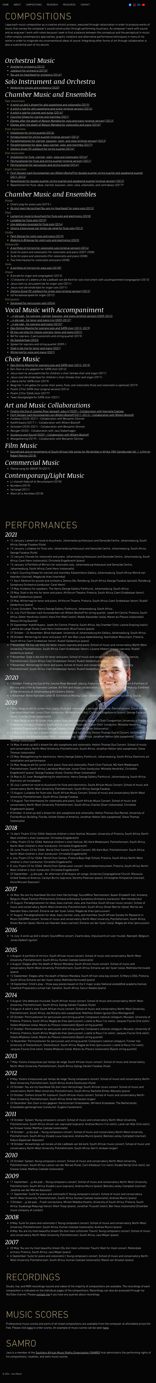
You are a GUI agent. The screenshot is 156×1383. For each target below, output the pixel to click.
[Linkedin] (139, 5)
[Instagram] (134, 5)
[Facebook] (130, 5)
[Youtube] (143, 5)
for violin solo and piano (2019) (37, 236)
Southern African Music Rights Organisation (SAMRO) (68, 1352)
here (30, 1328)
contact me (43, 1294)
